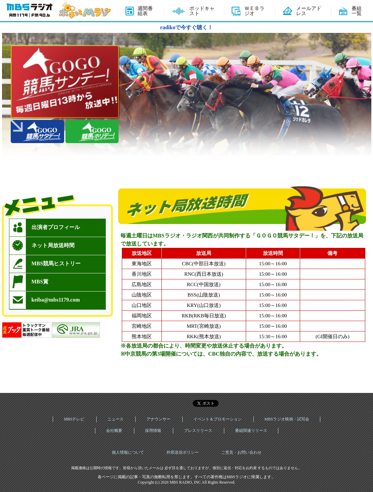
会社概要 (114, 430)
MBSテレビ (74, 419)
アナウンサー (158, 419)
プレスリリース (198, 430)
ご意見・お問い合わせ (241, 452)
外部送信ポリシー (183, 452)
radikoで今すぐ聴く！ (186, 27)
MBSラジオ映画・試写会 (287, 419)
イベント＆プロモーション (217, 419)
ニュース (115, 419)
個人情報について (128, 452)
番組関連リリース (251, 430)
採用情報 (153, 430)
